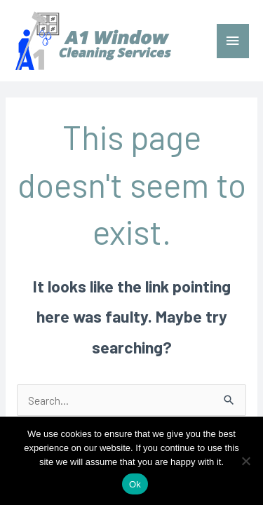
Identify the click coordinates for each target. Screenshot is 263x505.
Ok (135, 484)
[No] (245, 461)
